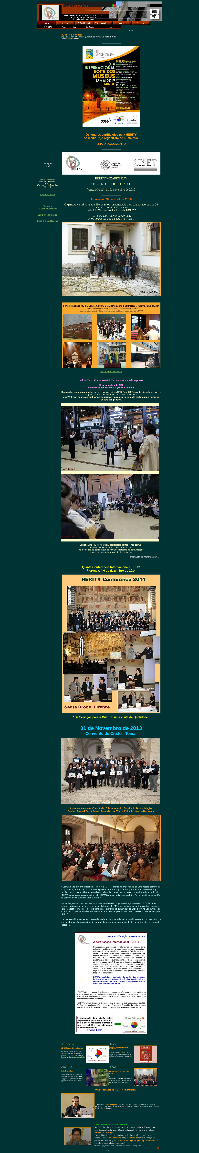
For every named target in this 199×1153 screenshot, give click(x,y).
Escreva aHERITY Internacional (47, 207)
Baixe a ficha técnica (47, 215)
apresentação (78, 1057)
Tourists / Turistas (47, 194)
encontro (124, 1052)
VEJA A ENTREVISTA (111, 371)
